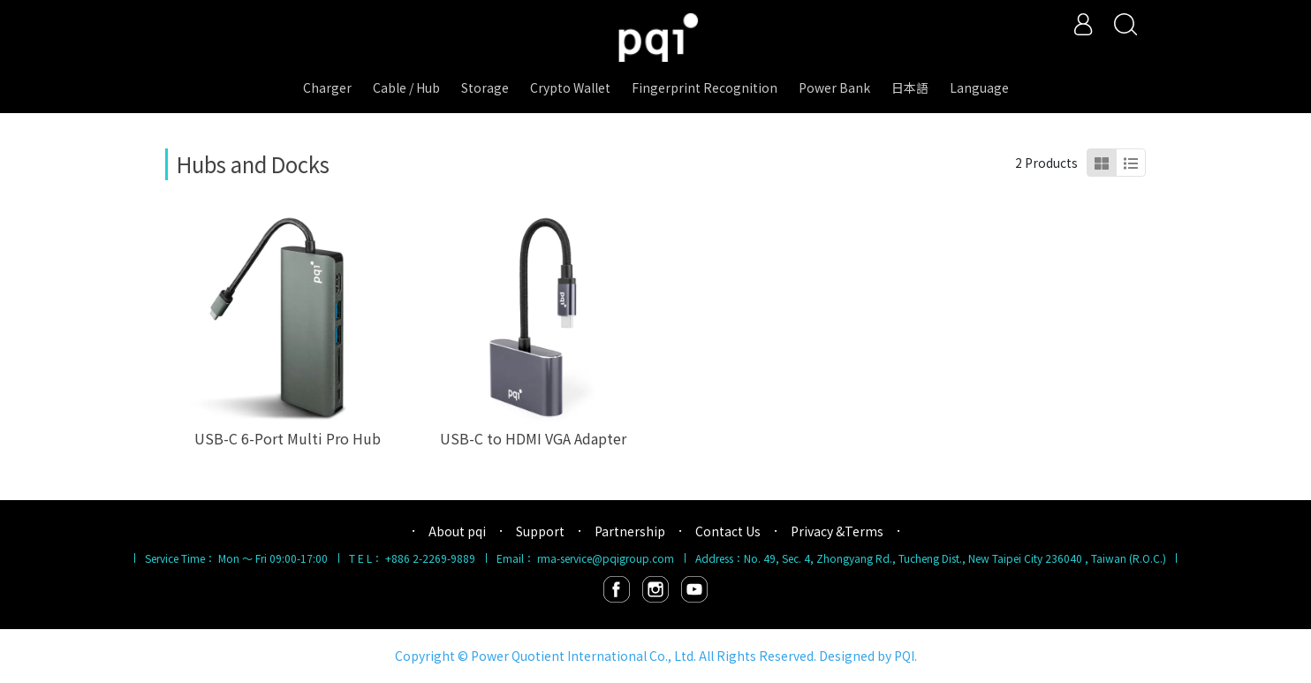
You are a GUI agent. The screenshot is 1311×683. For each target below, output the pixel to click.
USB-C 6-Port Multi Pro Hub (287, 438)
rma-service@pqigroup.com (605, 557)
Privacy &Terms (837, 531)
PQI (904, 655)
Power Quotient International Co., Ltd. (583, 655)
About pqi (457, 531)
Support (540, 531)
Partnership (630, 531)
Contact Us (728, 531)
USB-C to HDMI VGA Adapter (533, 438)
